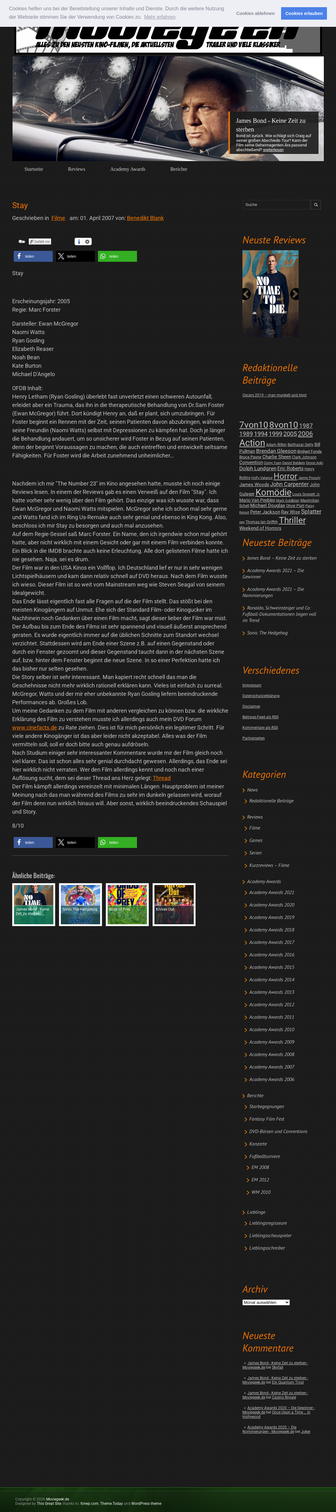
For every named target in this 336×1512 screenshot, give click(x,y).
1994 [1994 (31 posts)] (261, 434)
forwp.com (89, 1503)
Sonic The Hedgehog (267, 633)
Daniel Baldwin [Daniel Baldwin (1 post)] (293, 463)
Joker (305, 1431)
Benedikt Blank (145, 218)
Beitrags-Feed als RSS (260, 717)
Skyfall (277, 1367)
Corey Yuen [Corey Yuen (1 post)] (272, 463)
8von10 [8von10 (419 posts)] (283, 425)
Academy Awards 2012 (271, 1005)
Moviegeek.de (57, 1499)
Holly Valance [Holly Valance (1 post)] (262, 478)
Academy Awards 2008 (271, 1055)
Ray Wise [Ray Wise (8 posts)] (290, 512)
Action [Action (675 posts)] (252, 443)
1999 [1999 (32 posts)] (275, 434)
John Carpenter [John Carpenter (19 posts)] (289, 484)
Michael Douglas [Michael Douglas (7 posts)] (267, 505)
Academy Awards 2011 (271, 1017)
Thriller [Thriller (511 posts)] (292, 520)
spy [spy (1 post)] (242, 522)
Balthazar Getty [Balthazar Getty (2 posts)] (301, 445)
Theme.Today (111, 1503)
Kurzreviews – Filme (269, 866)
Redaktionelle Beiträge (271, 801)
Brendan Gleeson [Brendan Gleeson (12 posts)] (276, 451)
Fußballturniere (264, 1157)
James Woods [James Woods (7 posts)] (254, 484)
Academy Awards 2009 (271, 1042)
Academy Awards (127, 169)
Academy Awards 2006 (271, 1080)
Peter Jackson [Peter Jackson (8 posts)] (265, 512)
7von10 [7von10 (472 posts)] (253, 425)
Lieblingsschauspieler (270, 1236)
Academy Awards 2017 (271, 943)
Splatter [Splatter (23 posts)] (311, 511)
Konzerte (258, 1144)
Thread (162, 778)
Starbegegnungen (266, 1107)
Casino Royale (284, 1397)
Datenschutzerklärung (261, 696)
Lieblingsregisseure (268, 1223)
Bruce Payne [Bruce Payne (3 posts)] (250, 457)
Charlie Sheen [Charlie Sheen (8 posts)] (276, 457)
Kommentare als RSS (260, 727)
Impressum (251, 685)
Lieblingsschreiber (267, 1248)
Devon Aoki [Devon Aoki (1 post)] (314, 463)
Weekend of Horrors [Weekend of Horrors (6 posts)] (260, 528)
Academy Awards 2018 (271, 930)
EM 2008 (260, 1168)
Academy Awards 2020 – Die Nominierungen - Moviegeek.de (269, 1429)
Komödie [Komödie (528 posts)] (273, 492)
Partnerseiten (253, 738)
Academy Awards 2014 (271, 980)
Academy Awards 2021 (271, 893)
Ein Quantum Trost (288, 1382)
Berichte (178, 169)
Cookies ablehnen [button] (255, 13)
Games (255, 841)
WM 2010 (260, 1192)
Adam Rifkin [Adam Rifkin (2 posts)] (276, 445)
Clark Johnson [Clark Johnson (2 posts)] (304, 457)
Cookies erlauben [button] (304, 13)
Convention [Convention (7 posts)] (251, 462)
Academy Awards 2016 (271, 955)
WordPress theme (146, 1503)
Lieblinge (256, 1212)
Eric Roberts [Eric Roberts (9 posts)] (290, 468)
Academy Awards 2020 (271, 905)
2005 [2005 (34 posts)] (290, 434)
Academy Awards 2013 (271, 992)
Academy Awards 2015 (271, 967)
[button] (33, 256)
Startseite (34, 169)
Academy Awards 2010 (271, 1030)
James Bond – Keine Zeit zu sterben (282, 558)
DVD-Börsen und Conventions (278, 1132)
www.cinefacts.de (34, 727)
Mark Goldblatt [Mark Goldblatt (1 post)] (287, 501)
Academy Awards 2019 (271, 918)
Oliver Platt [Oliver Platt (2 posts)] (295, 506)
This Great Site (49, 1503)
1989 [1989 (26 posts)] (246, 434)
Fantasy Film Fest (266, 1119)
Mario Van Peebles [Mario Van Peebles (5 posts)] (257, 500)
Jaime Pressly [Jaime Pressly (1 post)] (309, 478)
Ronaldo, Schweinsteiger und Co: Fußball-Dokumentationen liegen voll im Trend (279, 614)
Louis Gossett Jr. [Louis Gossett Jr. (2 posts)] (306, 494)
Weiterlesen (273, 149)
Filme (254, 828)
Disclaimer (251, 706)
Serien (255, 853)
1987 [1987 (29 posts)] (306, 425)
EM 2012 (260, 1180)
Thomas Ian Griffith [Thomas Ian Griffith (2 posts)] (262, 522)
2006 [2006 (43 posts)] (305, 434)
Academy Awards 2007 (271, 1067)
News (252, 790)
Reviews (76, 169)
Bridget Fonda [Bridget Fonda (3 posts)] (309, 451)
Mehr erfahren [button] (160, 17)
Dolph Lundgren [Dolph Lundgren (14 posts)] (257, 468)
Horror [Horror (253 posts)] (285, 476)
